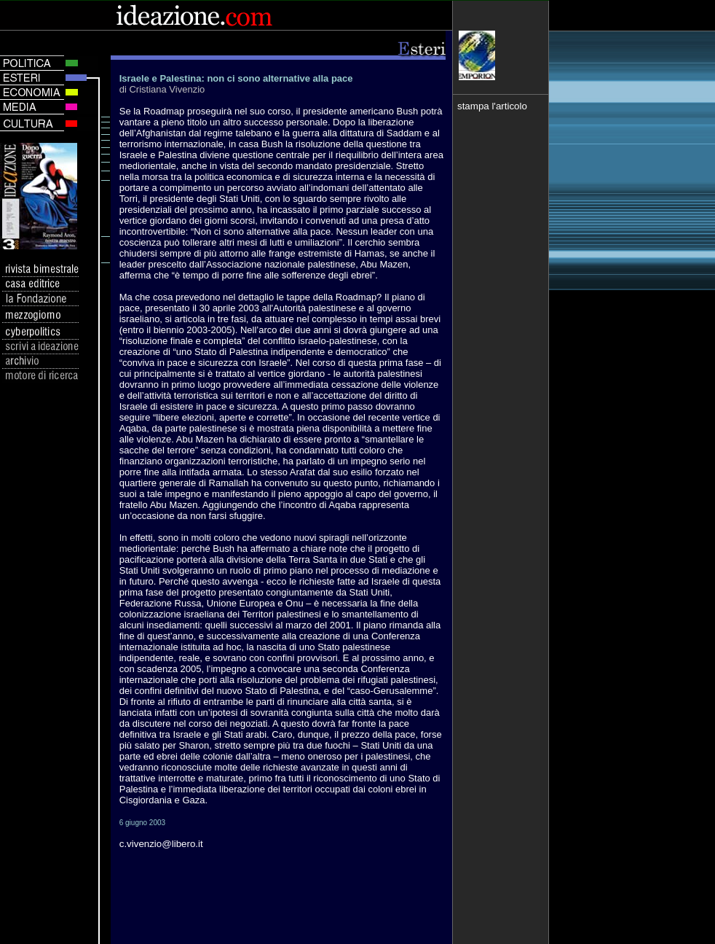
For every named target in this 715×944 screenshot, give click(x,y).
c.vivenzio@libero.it (161, 843)
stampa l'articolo (492, 106)
